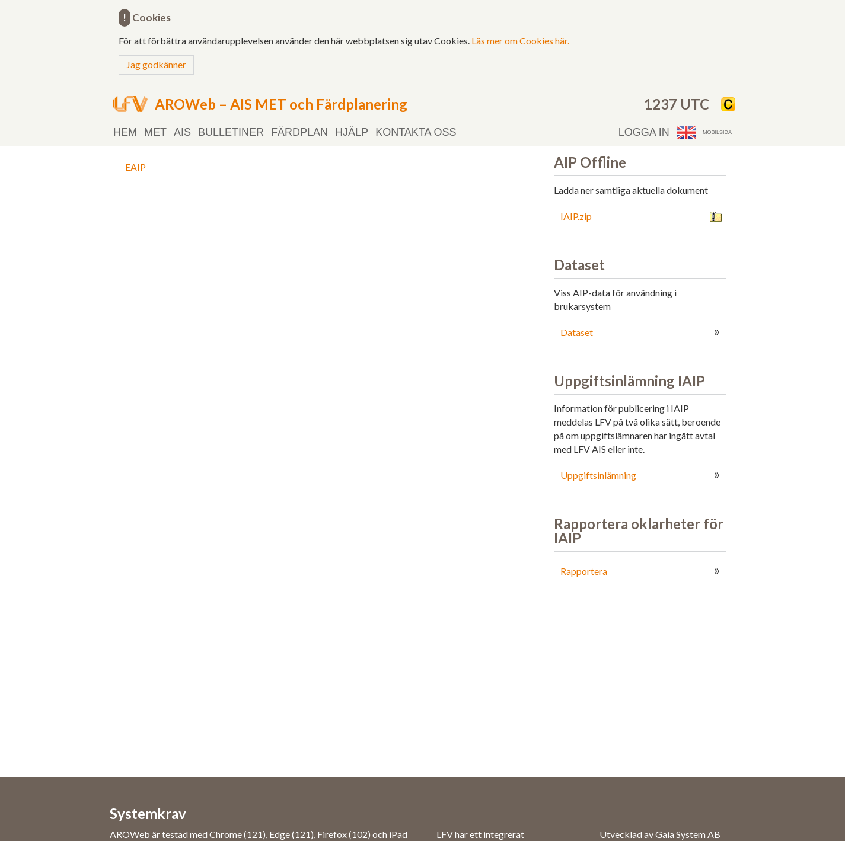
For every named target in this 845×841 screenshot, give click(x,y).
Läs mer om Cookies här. (520, 40)
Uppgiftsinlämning (598, 475)
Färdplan (299, 132)
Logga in (643, 132)
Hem (125, 132)
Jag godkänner (156, 64)
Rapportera (583, 571)
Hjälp (351, 132)
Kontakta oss (415, 132)
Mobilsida (717, 132)
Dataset (576, 332)
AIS (182, 132)
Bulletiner (231, 132)
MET (155, 132)
